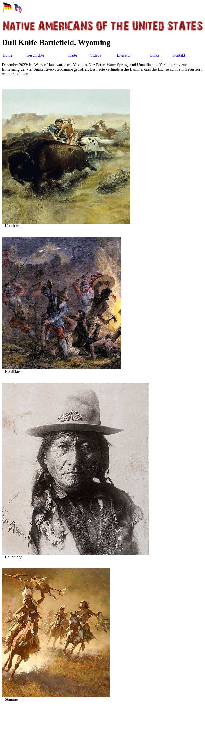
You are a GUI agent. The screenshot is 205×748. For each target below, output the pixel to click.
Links (154, 55)
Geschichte (35, 55)
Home (7, 55)
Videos (95, 55)
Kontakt (179, 55)
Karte (72, 55)
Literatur (124, 55)
